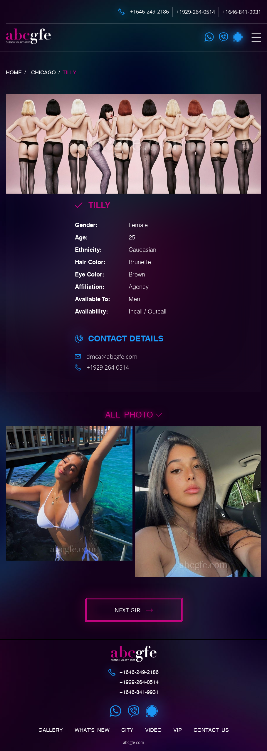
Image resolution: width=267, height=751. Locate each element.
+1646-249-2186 (149, 11)
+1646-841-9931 (241, 11)
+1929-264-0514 (195, 11)
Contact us (211, 730)
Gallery (50, 730)
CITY (127, 730)
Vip (177, 730)
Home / (16, 73)
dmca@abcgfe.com (106, 357)
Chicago (43, 73)
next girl (134, 610)
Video (153, 730)
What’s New (92, 730)
